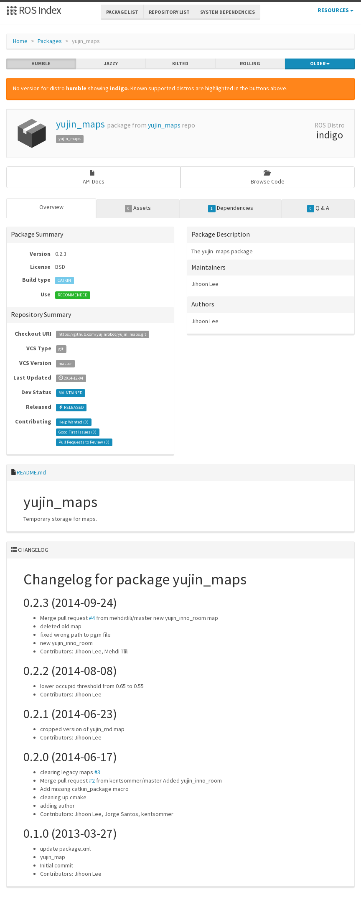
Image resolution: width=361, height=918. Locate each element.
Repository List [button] (169, 12)
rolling (250, 63)
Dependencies (230, 208)
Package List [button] (122, 12)
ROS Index (33, 10)
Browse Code (268, 177)
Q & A (318, 208)
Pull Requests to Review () (83, 442)
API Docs (93, 177)
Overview (51, 207)
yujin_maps (80, 123)
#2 (92, 780)
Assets (138, 208)
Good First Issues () (77, 432)
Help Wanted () (73, 422)
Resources (335, 10)
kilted (180, 63)
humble (41, 63)
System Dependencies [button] (227, 12)
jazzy (111, 63)
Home (20, 41)
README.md (31, 472)
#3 (97, 772)
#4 (92, 618)
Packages (50, 41)
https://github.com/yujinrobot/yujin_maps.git (102, 334)
